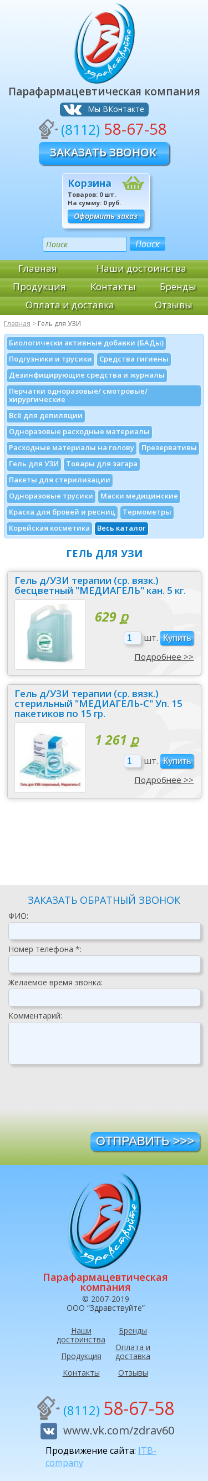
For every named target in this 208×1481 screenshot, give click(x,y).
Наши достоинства (141, 268)
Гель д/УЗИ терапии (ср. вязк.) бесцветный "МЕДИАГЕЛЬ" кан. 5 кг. (100, 586)
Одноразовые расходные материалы (79, 431)
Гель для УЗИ (34, 464)
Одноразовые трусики (51, 496)
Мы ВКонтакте (116, 109)
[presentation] (92, 1102)
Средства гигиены (134, 359)
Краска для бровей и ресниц (62, 512)
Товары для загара (102, 464)
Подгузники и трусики (50, 359)
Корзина (89, 183)
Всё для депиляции (46, 415)
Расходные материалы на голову (71, 447)
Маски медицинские (139, 496)
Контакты (113, 286)
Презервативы (169, 447)
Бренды (178, 286)
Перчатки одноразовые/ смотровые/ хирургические (78, 395)
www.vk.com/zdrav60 (118, 1430)
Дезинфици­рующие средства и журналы (87, 375)
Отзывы (173, 304)
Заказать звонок (103, 152)
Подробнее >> (164, 656)
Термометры (147, 512)
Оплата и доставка (70, 304)
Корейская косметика (49, 528)
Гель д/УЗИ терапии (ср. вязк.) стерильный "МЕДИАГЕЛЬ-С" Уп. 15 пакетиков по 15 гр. (98, 704)
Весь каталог (121, 528)
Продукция (39, 286)
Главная (37, 268)
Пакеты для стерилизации (59, 480)
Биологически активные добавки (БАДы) (86, 343)
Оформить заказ (106, 216)
